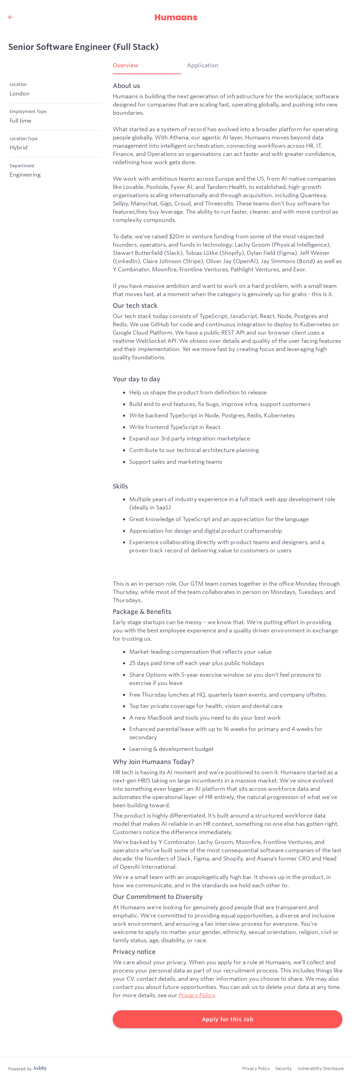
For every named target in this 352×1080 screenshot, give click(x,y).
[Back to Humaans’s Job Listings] (10, 17)
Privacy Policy (196, 995)
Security (283, 1068)
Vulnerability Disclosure (320, 1068)
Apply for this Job (228, 1019)
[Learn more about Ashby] (27, 1069)
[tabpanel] (227, 555)
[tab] (147, 67)
